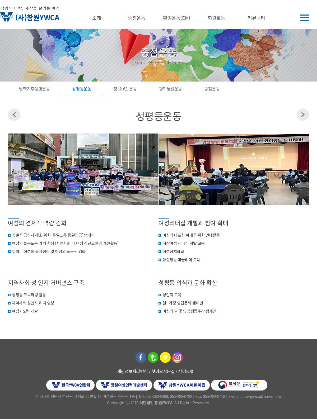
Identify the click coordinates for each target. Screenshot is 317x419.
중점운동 (136, 17)
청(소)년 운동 (125, 88)
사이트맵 (185, 371)
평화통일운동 (170, 88)
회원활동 (216, 17)
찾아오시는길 (162, 371)
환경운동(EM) (176, 17)
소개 (96, 17)
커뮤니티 (256, 17)
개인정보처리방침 (132, 371)
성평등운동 (81, 88)
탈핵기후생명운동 (34, 88)
